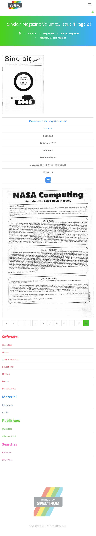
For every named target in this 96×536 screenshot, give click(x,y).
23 (79, 323)
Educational (8, 366)
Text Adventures (10, 359)
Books (5, 412)
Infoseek (6, 452)
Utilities (6, 373)
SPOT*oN (7, 459)
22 (71, 323)
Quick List (7, 344)
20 (57, 323)
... (35, 323)
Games (5, 352)
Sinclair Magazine (70, 33)
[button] (93, 12)
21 (64, 323)
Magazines (48, 33)
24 (86, 323)
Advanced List (9, 436)
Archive (32, 33)
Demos (5, 381)
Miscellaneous (9, 388)
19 (50, 323)
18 (42, 323)
